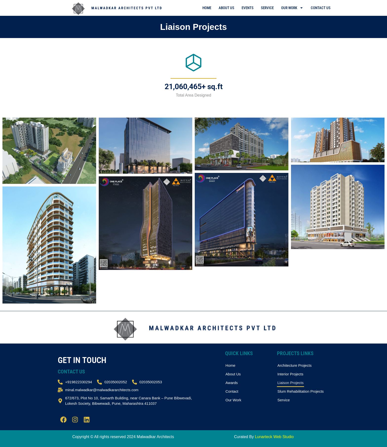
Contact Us (320, 8)
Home (206, 8)
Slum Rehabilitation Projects (300, 391)
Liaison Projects (290, 383)
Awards (232, 383)
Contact (232, 391)
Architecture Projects (294, 365)
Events (247, 8)
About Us (226, 8)
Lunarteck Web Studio (274, 437)
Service (267, 8)
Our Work (292, 7)
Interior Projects (290, 374)
